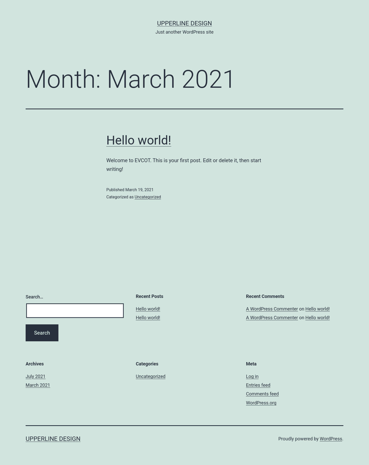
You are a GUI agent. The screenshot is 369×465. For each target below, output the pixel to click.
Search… (34, 296)
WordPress (331, 438)
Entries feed (258, 385)
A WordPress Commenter (272, 309)
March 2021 (38, 385)
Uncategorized (148, 197)
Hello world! (138, 140)
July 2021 (36, 376)
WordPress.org (261, 402)
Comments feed (262, 393)
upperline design (184, 23)
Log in (252, 376)
